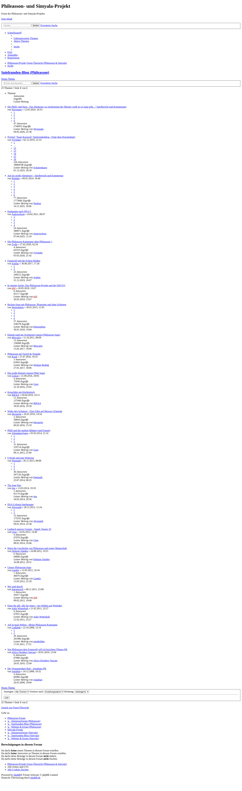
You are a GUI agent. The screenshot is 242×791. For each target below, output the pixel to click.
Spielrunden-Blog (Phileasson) (25, 72)
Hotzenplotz (18, 307)
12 (15, 148)
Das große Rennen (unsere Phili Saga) (26, 373)
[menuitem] (26, 38)
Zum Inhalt (6, 19)
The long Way (14, 485)
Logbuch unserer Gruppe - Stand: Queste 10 (29, 529)
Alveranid (16, 507)
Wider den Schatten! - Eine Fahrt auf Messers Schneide (34, 411)
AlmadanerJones (20, 433)
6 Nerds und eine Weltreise (20, 458)
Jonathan (16, 671)
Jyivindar (16, 140)
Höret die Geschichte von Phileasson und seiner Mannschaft (37, 548)
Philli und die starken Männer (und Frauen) (28, 430)
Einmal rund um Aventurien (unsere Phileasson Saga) (33, 334)
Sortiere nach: (47, 691)
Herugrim (16, 414)
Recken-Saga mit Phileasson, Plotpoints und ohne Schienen (36, 304)
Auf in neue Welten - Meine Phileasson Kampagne (32, 624)
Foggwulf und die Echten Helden (23, 260)
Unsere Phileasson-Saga (19, 567)
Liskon (15, 376)
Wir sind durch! (15, 586)
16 (15, 159)
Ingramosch (17, 589)
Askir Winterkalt (20, 608)
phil (14, 288)
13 (15, 151)
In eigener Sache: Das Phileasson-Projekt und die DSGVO (36, 285)
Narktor (37, 203)
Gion (35, 384)
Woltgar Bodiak (41, 365)
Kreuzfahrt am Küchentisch (21, 392)
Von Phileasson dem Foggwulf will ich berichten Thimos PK (37, 649)
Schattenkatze (40, 167)
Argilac (15, 263)
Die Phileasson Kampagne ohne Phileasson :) (29, 241)
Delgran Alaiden (20, 551)
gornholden (39, 641)
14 (15, 153)
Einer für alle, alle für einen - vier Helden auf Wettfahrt (34, 605)
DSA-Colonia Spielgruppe (20, 504)
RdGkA (15, 395)
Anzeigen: (16, 691)
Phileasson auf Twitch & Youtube (23, 354)
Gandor (15, 570)
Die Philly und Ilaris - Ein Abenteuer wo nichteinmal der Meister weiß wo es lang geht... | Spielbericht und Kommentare (66, 107)
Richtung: (76, 691)
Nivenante (17, 109)
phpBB (17, 775)
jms (13, 488)
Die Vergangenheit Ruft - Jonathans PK (26, 668)
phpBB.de (35, 777)
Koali (14, 356)
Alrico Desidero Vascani (24, 652)
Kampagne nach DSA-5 (19, 211)
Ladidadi (16, 627)
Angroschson (18, 214)
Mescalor (16, 337)
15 (15, 156)
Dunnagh (16, 460)
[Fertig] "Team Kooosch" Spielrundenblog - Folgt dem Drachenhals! (41, 137)
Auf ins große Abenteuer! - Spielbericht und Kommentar (35, 175)
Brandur (16, 178)
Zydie (14, 244)
